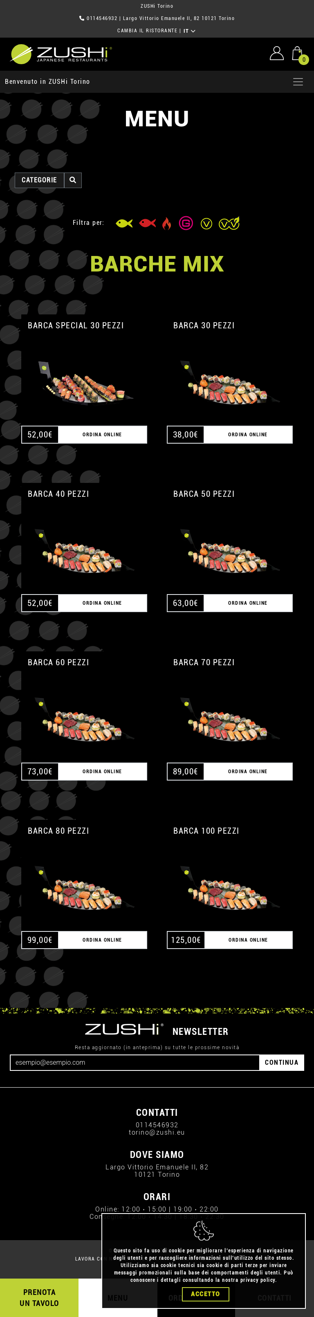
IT (190, 31)
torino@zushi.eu (157, 1132)
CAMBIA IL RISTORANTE (147, 31)
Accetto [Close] (205, 1294)
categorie (39, 180)
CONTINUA (281, 1062)
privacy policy (257, 1280)
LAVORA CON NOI (96, 1259)
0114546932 (102, 18)
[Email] (135, 1062)
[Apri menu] (298, 82)
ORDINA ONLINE (102, 435)
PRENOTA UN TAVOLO (39, 1298)
